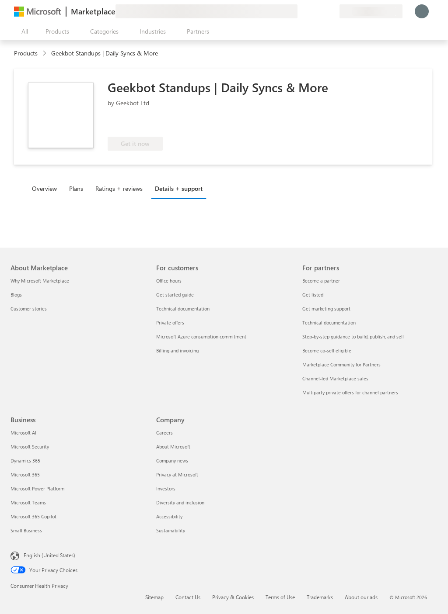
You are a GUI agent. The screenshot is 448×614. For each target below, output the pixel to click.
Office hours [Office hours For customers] (169, 280)
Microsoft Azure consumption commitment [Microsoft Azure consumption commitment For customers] (201, 336)
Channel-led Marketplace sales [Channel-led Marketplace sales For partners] (335, 378)
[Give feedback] (301, 11)
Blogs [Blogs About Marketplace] (16, 294)
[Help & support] (311, 11)
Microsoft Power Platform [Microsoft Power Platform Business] (37, 488)
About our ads (361, 596)
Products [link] (26, 53)
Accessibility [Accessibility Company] (169, 516)
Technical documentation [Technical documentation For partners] (329, 322)
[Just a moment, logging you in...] (422, 11)
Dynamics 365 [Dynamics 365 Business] (25, 460)
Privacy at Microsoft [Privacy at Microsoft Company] (177, 474)
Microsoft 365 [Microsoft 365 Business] (25, 474)
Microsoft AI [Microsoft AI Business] (23, 432)
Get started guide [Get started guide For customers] (175, 294)
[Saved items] (322, 11)
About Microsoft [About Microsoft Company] (173, 446)
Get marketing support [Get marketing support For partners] (326, 308)
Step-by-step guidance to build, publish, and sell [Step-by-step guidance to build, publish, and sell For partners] (353, 336)
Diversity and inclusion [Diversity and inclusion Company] (180, 502)
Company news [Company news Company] (172, 460)
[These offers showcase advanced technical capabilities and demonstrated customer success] (168, 123)
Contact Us (187, 596)
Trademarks (320, 596)
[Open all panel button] (23, 31)
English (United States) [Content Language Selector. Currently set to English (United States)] (49, 555)
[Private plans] (332, 11)
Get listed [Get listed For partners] (312, 294)
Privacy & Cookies (233, 596)
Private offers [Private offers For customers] (170, 322)
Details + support (179, 188)
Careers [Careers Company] (164, 432)
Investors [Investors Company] (165, 488)
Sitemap (154, 596)
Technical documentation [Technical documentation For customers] (183, 308)
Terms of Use (280, 596)
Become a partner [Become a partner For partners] (321, 280)
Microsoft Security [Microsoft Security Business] (29, 446)
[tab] (46, 188)
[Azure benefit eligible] (234, 123)
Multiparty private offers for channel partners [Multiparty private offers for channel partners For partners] (350, 392)
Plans (76, 188)
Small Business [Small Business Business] (26, 530)
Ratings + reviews (119, 188)
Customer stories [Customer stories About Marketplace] (28, 308)
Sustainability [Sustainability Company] (170, 530)
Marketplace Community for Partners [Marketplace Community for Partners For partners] (341, 364)
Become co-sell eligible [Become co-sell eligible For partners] (326, 350)
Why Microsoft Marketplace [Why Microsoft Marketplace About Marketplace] (39, 280)
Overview (44, 188)
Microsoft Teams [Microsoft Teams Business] (28, 502)
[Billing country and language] (371, 11)
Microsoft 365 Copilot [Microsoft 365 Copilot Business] (33, 516)
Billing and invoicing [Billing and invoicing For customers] (177, 350)
